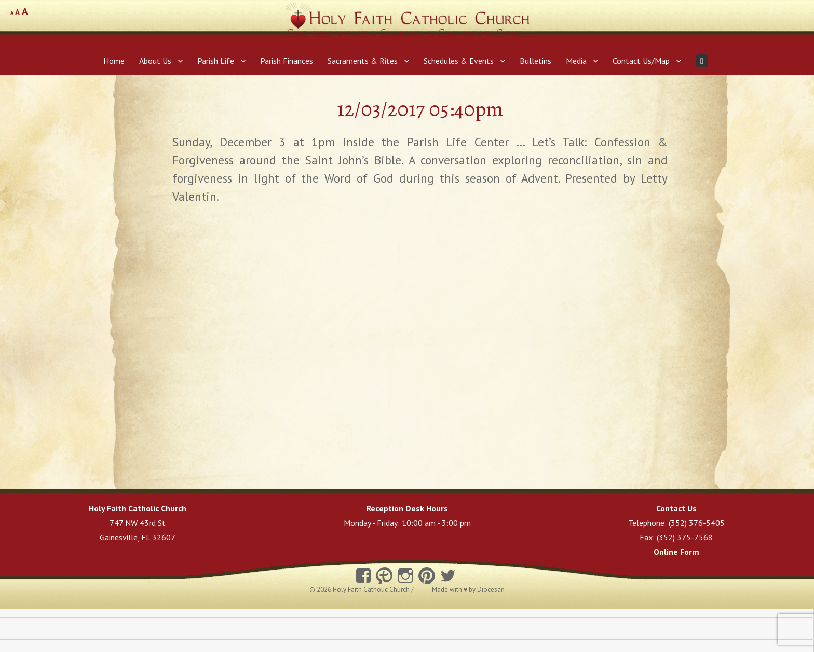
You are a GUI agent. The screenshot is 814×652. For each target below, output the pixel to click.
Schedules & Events (459, 61)
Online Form (676, 552)
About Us (155, 61)
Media (576, 61)
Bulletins (535, 61)
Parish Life (215, 61)
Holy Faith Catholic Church (372, 589)
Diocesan (491, 589)
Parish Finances (286, 61)
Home (114, 61)
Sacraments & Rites (363, 61)
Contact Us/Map (641, 61)
